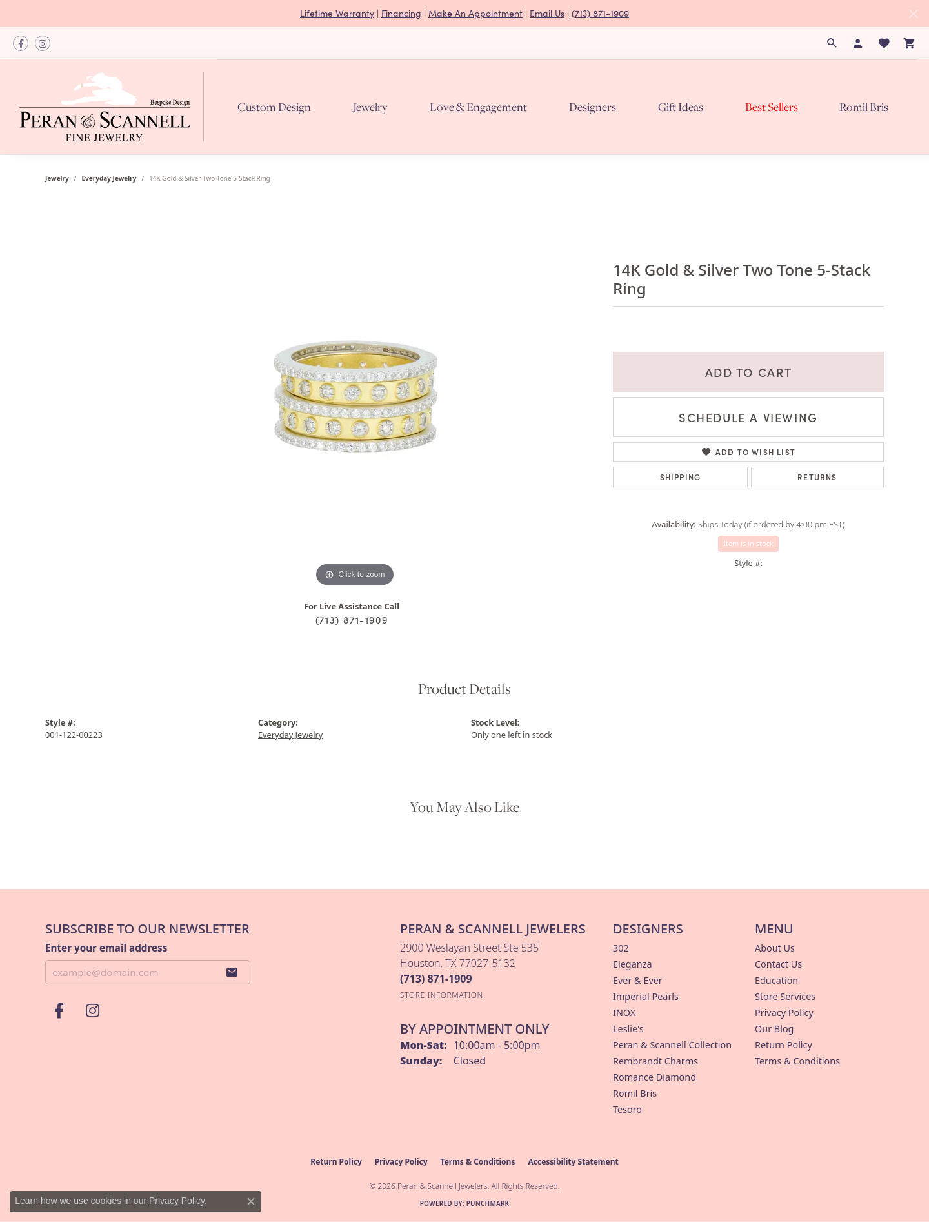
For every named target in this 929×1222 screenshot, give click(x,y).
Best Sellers (771, 107)
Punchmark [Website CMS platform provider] (488, 1203)
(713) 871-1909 (600, 13)
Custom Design (274, 107)
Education (776, 980)
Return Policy (783, 1045)
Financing (401, 13)
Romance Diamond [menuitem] (654, 1077)
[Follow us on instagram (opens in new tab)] (42, 43)
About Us (775, 948)
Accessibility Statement (573, 1161)
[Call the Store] (436, 979)
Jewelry (370, 107)
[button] (832, 43)
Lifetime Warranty (337, 13)
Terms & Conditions (797, 1061)
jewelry (57, 178)
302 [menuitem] (621, 948)
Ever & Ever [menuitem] (638, 980)
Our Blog (774, 1029)
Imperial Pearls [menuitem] (646, 996)
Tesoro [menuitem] (627, 1109)
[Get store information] (441, 995)
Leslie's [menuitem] (628, 1029)
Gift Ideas (680, 107)
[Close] (913, 14)
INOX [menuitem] (624, 1012)
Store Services (785, 996)
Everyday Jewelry (109, 178)
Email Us (547, 13)
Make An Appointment (475, 13)
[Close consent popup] (251, 1201)
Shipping (680, 476)
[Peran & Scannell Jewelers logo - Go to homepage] (115, 106)
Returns (817, 476)
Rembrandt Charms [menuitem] (655, 1061)
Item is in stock (748, 543)
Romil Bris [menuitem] (635, 1093)
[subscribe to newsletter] (232, 972)
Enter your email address (106, 947)
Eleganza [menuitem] (632, 964)
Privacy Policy (784, 1012)
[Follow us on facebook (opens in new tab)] (20, 43)
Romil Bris (863, 107)
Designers (592, 107)
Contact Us (778, 964)
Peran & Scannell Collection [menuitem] (672, 1045)
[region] (354, 396)
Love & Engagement (478, 107)
